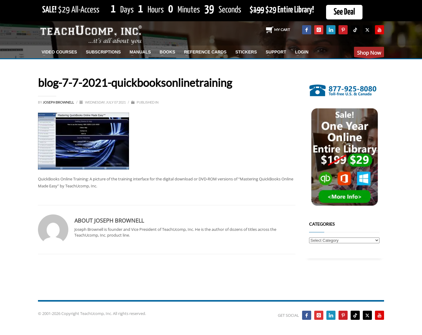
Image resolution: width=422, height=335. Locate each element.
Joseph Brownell (59, 102)
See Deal (344, 12)
